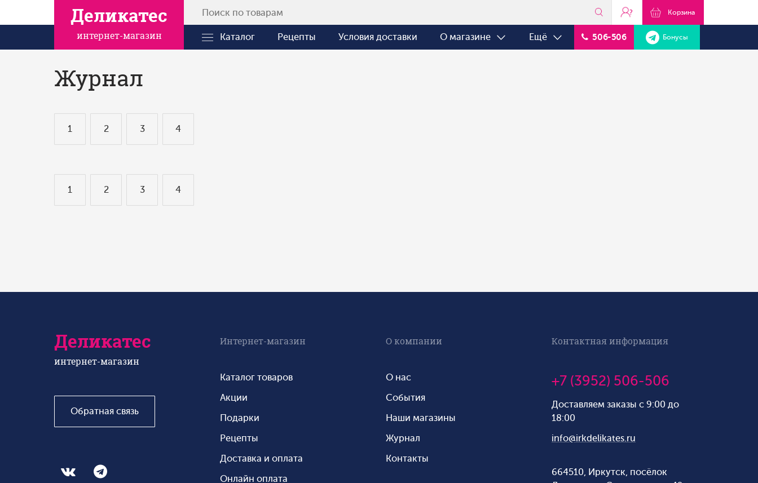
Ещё (546, 37)
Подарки (239, 418)
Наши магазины (421, 418)
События (405, 397)
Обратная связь (104, 411)
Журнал (403, 438)
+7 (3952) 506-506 (610, 381)
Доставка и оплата (261, 458)
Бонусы (667, 37)
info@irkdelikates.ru (594, 438)
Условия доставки (377, 37)
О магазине (473, 37)
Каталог (228, 37)
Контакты (407, 458)
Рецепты (296, 37)
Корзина (673, 12)
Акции (234, 397)
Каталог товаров (256, 377)
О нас (398, 377)
